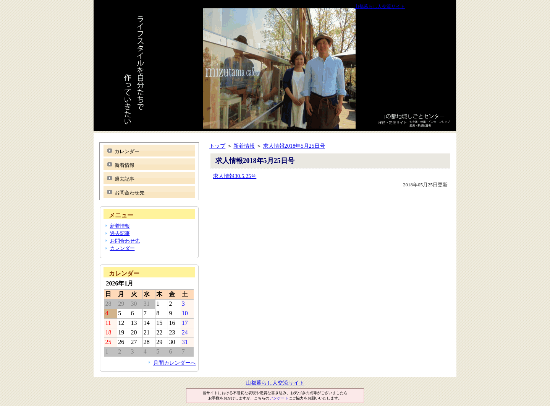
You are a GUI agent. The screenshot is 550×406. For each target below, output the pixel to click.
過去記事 (124, 179)
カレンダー (127, 151)
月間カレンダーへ (174, 363)
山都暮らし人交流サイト (379, 6)
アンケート (278, 398)
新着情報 (244, 146)
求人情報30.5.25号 (234, 176)
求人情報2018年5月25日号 (294, 146)
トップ (217, 146)
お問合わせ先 (129, 193)
